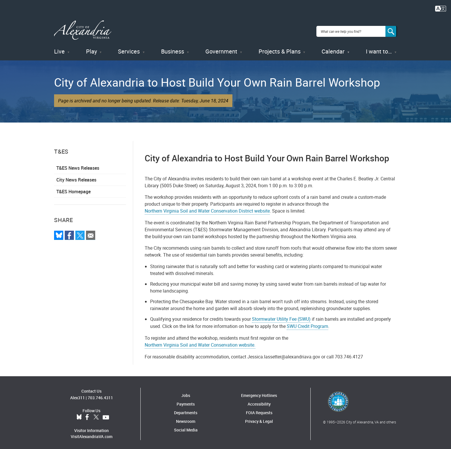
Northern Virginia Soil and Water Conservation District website (207, 208)
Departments (185, 409)
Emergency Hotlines (259, 392)
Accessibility (259, 401)
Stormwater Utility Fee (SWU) (281, 316)
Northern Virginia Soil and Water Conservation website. (200, 342)
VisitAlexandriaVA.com (91, 434)
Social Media (186, 427)
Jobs (185, 392)
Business (172, 49)
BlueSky (79, 415)
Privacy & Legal (259, 418)
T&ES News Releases (77, 165)
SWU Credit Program (307, 323)
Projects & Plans (280, 49)
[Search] (391, 29)
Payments (186, 401)
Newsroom (185, 418)
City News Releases (76, 177)
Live (59, 49)
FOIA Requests (259, 409)
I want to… (379, 49)
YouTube (106, 415)
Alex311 (77, 395)
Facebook (87, 415)
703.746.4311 (100, 395)
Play (91, 49)
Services (129, 49)
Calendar (333, 49)
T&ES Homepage (73, 189)
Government (221, 49)
